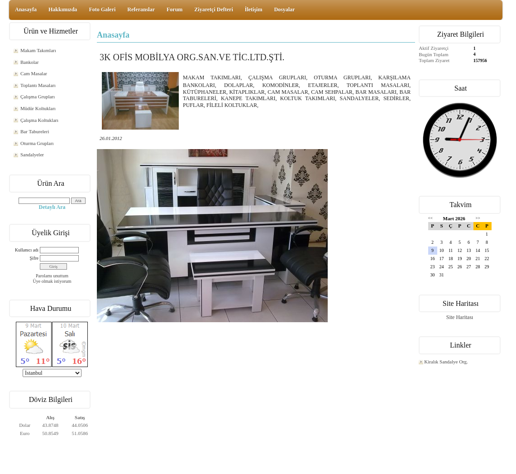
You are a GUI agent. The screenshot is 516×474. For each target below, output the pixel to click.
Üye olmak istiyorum (52, 281)
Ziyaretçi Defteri (213, 9)
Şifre (34, 258)
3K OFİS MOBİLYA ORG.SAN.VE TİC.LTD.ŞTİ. (192, 57)
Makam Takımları (38, 50)
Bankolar (29, 62)
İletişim (254, 9)
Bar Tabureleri (34, 131)
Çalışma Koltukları (39, 120)
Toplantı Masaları (38, 85)
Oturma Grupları (37, 143)
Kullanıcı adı (26, 249)
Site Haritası (459, 317)
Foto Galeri (102, 9)
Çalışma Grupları (37, 96)
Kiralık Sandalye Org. (446, 361)
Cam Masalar (33, 73)
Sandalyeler (32, 154)
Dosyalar (284, 9)
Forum (174, 9)
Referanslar (141, 9)
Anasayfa (26, 9)
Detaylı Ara (52, 207)
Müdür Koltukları (38, 108)
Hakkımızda (62, 9)
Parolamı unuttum (52, 275)
